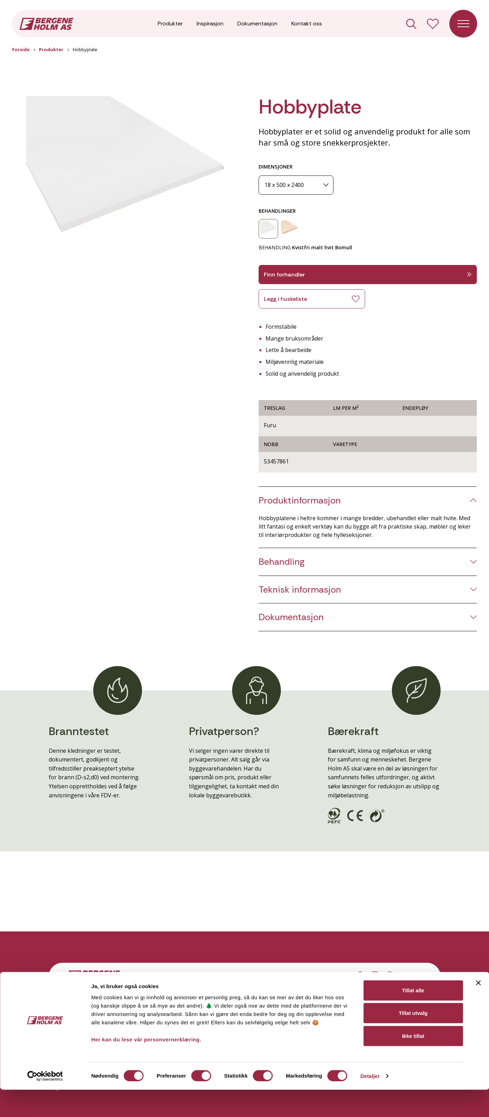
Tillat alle (413, 1017)
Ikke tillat (413, 1063)
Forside (21, 49)
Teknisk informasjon (300, 590)
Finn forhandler (368, 274)
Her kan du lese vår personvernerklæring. (146, 1066)
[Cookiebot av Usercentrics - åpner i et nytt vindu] (45, 1103)
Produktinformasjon (300, 500)
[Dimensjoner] (296, 185)
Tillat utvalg (413, 1040)
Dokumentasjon (257, 24)
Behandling (282, 562)
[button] (128, 179)
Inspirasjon (210, 24)
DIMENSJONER (276, 166)
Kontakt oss (306, 24)
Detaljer (370, 1103)
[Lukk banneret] (478, 1009)
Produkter (170, 24)
